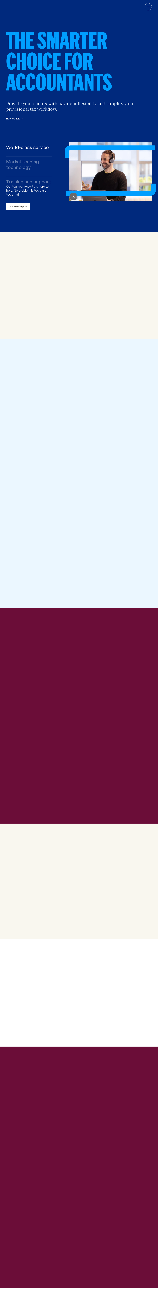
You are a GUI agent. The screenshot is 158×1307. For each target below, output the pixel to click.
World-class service (27, 147)
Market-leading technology (22, 164)
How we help (17, 206)
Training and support (28, 181)
